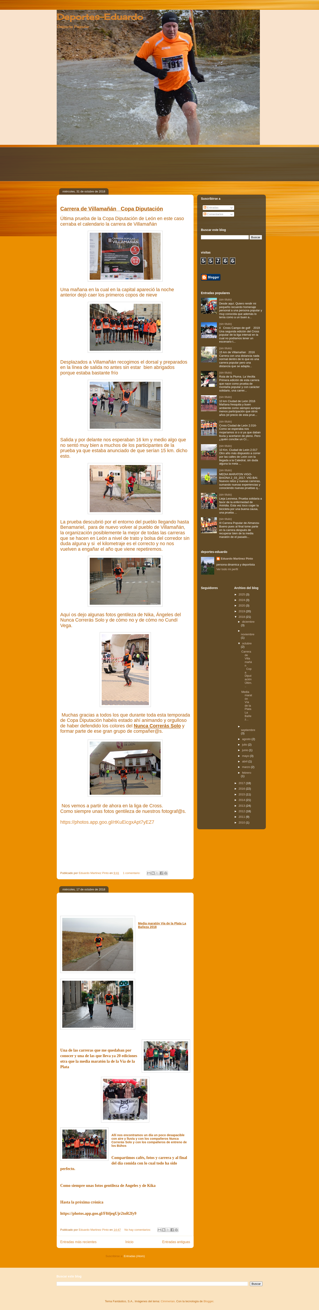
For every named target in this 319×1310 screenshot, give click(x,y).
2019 (242, 611)
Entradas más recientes (78, 1242)
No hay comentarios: (138, 1229)
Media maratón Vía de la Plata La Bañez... (246, 705)
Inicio (129, 1242)
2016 (242, 788)
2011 (242, 816)
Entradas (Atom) (134, 1256)
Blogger (208, 1301)
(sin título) (225, 299)
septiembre (248, 730)
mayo (246, 756)
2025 (242, 594)
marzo (246, 767)
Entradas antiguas (176, 1242)
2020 (242, 605)
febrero (246, 772)
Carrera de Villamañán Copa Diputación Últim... (246, 669)
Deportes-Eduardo (100, 17)
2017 (242, 783)
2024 (242, 600)
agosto (247, 739)
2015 (242, 794)
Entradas (211, 207)
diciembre (248, 621)
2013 (242, 805)
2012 (242, 811)
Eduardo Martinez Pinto (237, 558)
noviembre (248, 634)
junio (245, 750)
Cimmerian (168, 1301)
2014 (242, 800)
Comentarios (213, 214)
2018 (242, 616)
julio (245, 744)
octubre (247, 643)
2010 (242, 822)
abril (245, 761)
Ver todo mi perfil (227, 569)
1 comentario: (132, 873)
